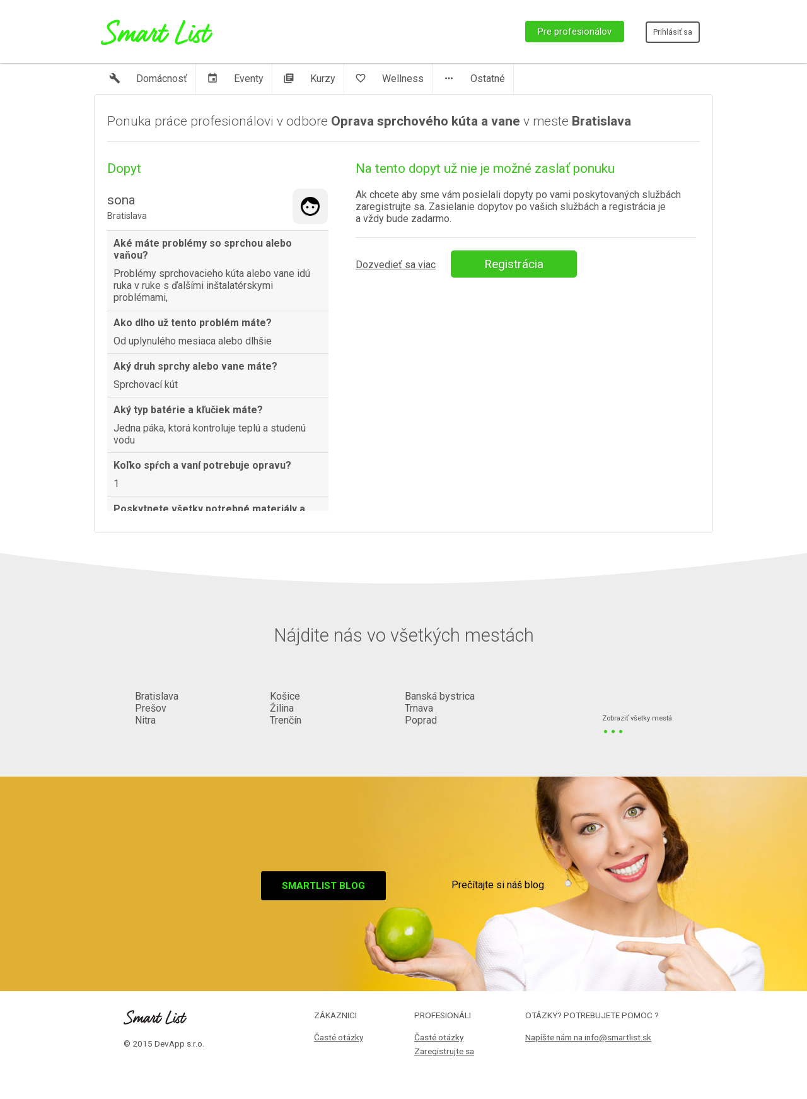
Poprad (421, 720)
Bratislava (156, 696)
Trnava (419, 708)
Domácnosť (148, 79)
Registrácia (513, 264)
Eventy (235, 79)
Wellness (389, 79)
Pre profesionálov (575, 31)
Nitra (145, 720)
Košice (285, 696)
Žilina (282, 708)
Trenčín (285, 720)
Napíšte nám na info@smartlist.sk (588, 1037)
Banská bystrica (440, 696)
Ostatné (474, 79)
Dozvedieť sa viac (396, 265)
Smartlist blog (323, 885)
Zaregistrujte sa (444, 1051)
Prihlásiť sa (672, 32)
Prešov (150, 708)
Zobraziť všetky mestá (637, 719)
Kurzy (309, 79)
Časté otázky (338, 1037)
